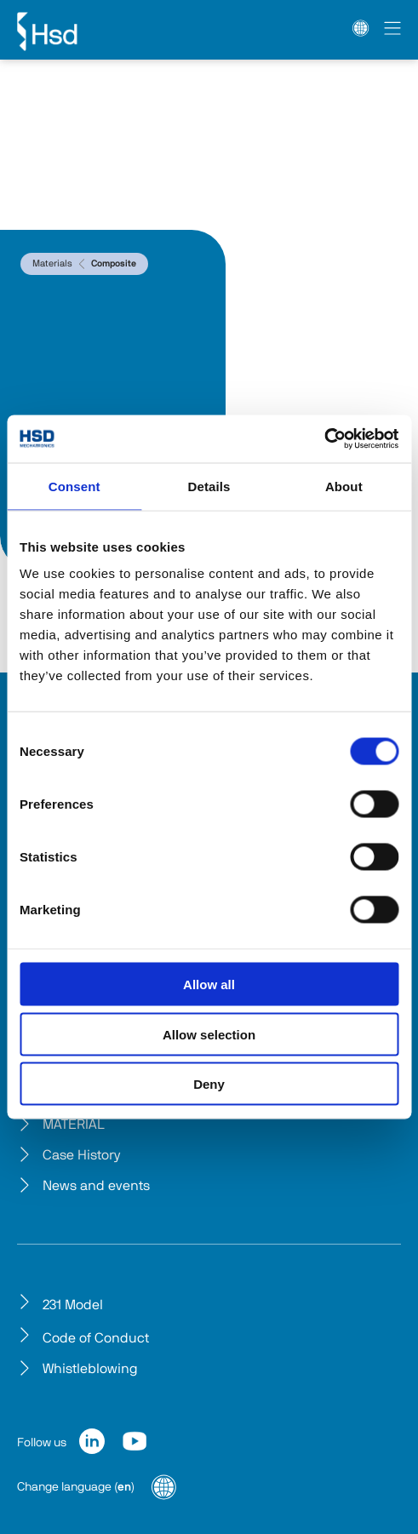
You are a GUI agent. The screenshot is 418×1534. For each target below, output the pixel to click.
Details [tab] (209, 485)
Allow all (209, 984)
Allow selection (209, 1034)
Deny (209, 1084)
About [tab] (344, 485)
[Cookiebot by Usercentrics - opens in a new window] (323, 439)
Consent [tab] (74, 485)
